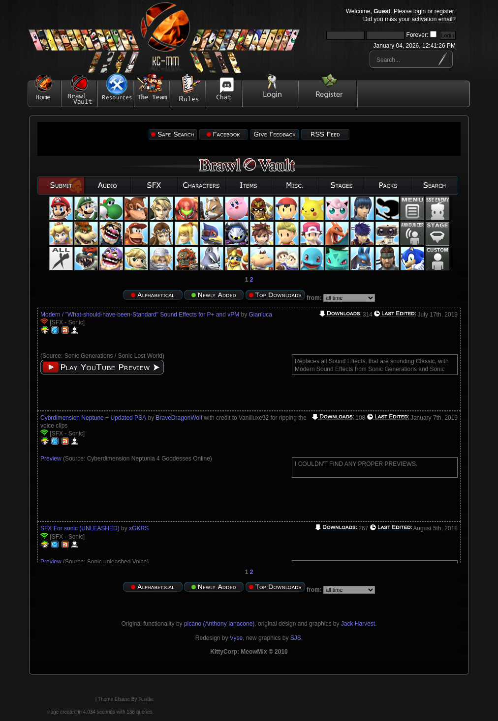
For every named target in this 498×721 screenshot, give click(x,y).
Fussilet (146, 699)
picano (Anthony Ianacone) (219, 623)
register (444, 11)
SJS (295, 637)
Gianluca (260, 314)
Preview (51, 458)
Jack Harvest (358, 623)
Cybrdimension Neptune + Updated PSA (93, 417)
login (419, 11)
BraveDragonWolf (179, 417)
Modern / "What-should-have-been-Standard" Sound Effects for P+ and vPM (139, 314)
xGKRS (139, 528)
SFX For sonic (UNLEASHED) (80, 528)
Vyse (236, 637)
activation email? (434, 19)
